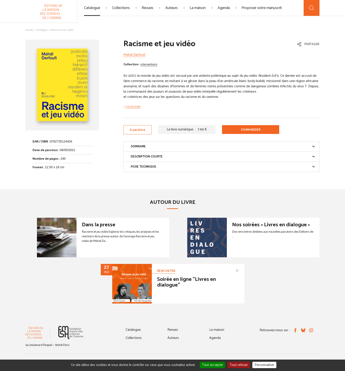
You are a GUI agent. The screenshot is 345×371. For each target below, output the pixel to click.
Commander (251, 129)
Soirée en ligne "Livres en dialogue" (186, 282)
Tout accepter (212, 365)
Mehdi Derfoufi (134, 55)
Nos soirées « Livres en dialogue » (271, 225)
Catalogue (92, 8)
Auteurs (171, 8)
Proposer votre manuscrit (262, 8)
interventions (149, 64)
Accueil (29, 30)
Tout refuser (239, 365)
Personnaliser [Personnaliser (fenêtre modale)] (264, 365)
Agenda (224, 8)
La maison (198, 8)
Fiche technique (223, 166)
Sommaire (223, 146)
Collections (121, 8)
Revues (147, 8)
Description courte (223, 156)
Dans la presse (98, 225)
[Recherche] (311, 8)
